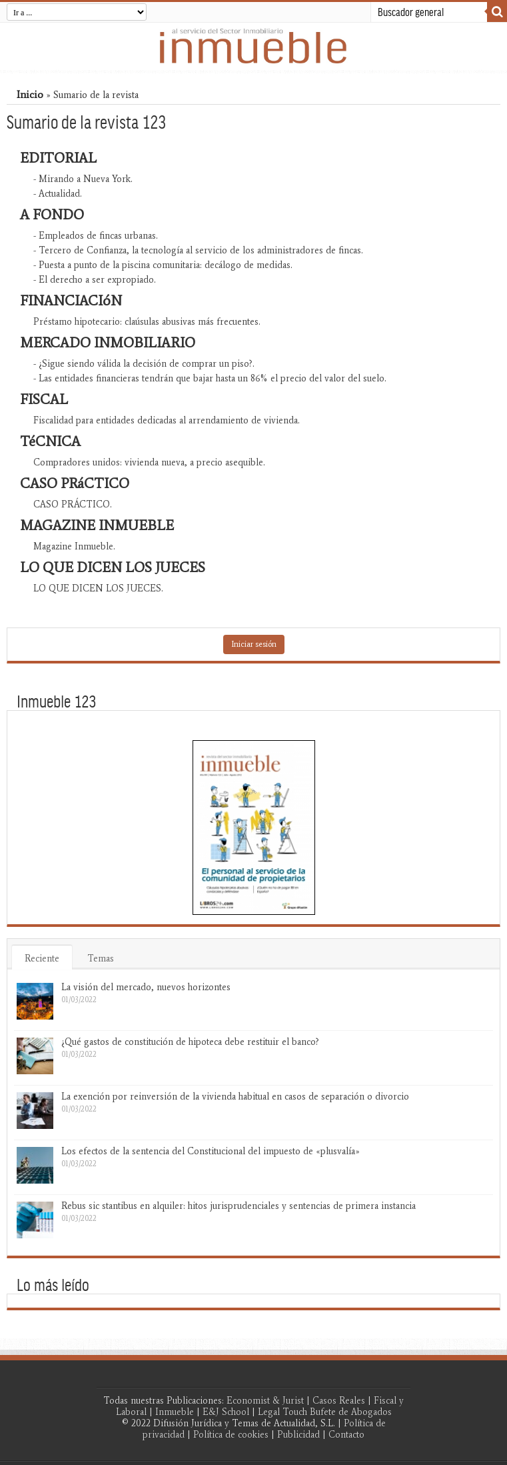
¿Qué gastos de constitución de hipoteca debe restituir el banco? (190, 1042)
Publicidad (298, 1434)
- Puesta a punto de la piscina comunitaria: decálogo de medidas (161, 265)
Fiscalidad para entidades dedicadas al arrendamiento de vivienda (165, 420)
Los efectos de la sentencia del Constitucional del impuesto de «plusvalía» (210, 1151)
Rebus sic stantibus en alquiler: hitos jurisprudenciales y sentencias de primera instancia (238, 1206)
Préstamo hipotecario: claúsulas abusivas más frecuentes (145, 321)
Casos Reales (338, 1400)
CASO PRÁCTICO (71, 504)
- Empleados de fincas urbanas (94, 235)
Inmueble (174, 1412)
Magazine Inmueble (73, 546)
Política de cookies (230, 1434)
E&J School (226, 1412)
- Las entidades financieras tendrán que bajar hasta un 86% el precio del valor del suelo (208, 378)
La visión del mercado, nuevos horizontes (146, 987)
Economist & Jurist (265, 1400)
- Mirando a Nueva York (82, 179)
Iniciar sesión (253, 644)
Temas (100, 958)
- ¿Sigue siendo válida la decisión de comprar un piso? (143, 363)
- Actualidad (56, 193)
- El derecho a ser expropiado (93, 279)
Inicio (30, 94)
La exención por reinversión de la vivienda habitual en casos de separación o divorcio (235, 1096)
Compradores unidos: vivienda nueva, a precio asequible (148, 462)
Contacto (346, 1434)
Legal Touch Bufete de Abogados (325, 1412)
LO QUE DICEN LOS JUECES (97, 588)
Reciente (42, 958)
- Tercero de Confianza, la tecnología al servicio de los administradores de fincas (197, 250)
